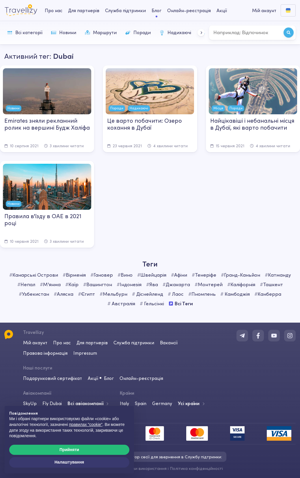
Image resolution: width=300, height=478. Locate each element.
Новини (63, 32)
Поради (138, 32)
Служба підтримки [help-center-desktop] (125, 10)
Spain (140, 403)
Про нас (62, 342)
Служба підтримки (133, 342)
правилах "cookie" (86, 424)
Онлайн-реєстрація (141, 378)
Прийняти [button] (69, 449)
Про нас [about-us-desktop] (53, 10)
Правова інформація (45, 353)
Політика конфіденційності (196, 468)
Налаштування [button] (69, 462)
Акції (222, 10)
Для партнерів (92, 342)
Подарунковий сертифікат (52, 378)
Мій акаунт (35, 342)
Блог (109, 378)
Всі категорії (24, 32)
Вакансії (169, 342)
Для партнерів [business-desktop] (83, 10)
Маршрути (101, 32)
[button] (201, 32)
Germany (162, 403)
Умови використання (146, 468)
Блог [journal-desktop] (156, 10)
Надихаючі (175, 32)
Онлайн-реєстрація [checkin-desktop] (189, 10)
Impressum (85, 353)
